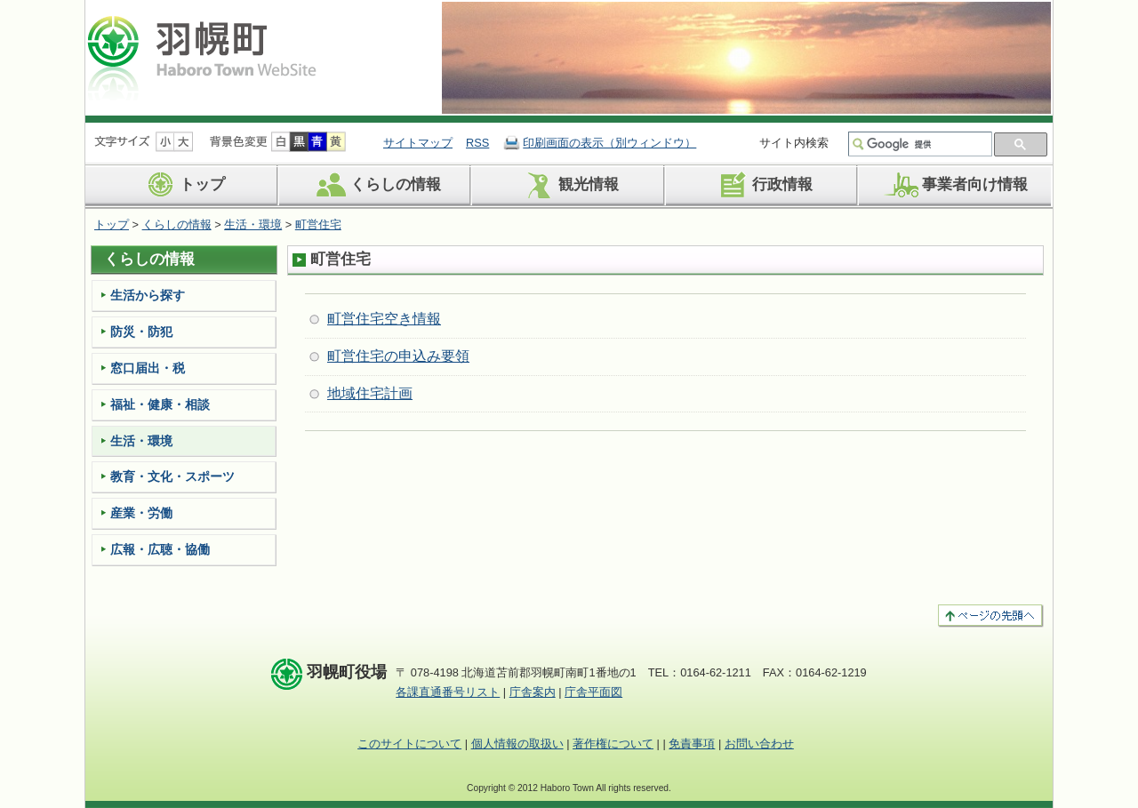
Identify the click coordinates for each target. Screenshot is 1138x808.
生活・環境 (253, 224)
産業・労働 (141, 513)
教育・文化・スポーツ (172, 476)
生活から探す (147, 295)
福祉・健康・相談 (160, 404)
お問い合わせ (759, 743)
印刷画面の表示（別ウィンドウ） (609, 142)
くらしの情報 (375, 185)
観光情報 (568, 185)
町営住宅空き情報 (384, 318)
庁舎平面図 (593, 692)
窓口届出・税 (147, 368)
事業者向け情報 (955, 185)
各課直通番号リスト (448, 692)
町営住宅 (318, 224)
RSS (477, 142)
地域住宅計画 (370, 393)
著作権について (613, 743)
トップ (182, 185)
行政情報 (762, 185)
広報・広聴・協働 (160, 549)
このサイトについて (409, 743)
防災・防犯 (141, 331)
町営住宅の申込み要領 (398, 356)
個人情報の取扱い (517, 743)
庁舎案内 (532, 692)
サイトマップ (418, 142)
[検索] (927, 144)
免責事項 (692, 743)
